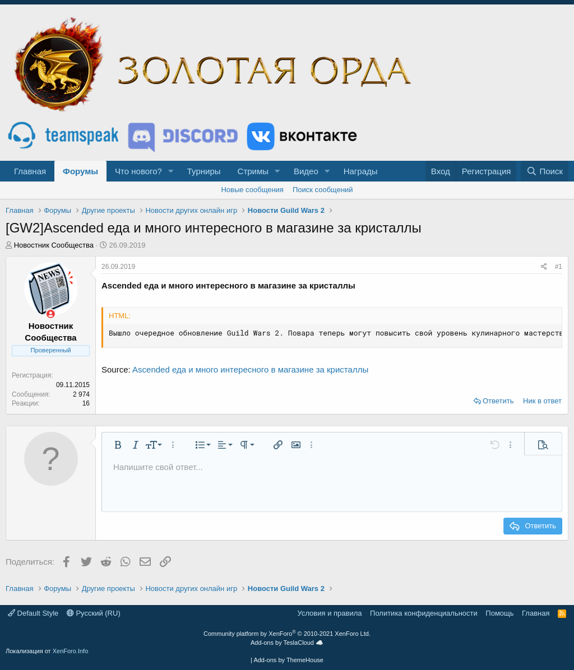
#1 (558, 267)
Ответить (498, 401)
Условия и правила (330, 613)
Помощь (499, 613)
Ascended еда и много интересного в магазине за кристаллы (250, 369)
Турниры (204, 171)
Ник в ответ (542, 401)
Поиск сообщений (323, 189)
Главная (30, 171)
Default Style (33, 613)
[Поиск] (544, 171)
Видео (306, 171)
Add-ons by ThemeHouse (288, 660)
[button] (171, 171)
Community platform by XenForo (287, 633)
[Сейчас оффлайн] (50, 314)
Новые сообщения (252, 189)
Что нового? (138, 171)
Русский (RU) (94, 613)
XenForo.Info (71, 651)
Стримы (253, 171)
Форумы (80, 171)
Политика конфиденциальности (424, 613)
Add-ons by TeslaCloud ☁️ (287, 642)
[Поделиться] (544, 266)
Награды (361, 171)
